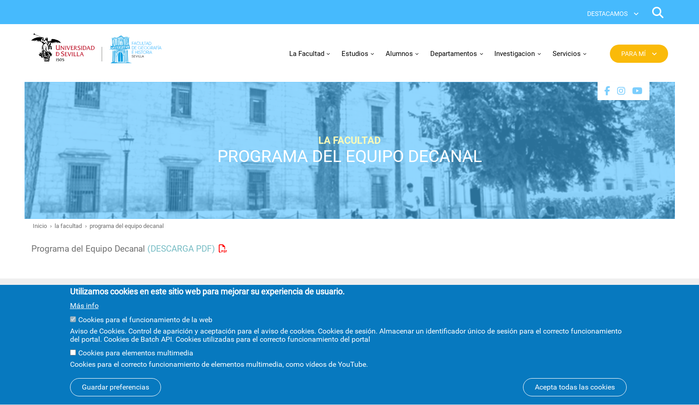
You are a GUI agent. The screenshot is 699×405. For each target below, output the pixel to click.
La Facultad (306, 54)
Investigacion (514, 54)
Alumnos (399, 54)
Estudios (355, 54)
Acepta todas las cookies (575, 394)
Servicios (567, 54)
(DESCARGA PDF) (181, 249)
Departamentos (453, 54)
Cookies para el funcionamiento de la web (145, 326)
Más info (84, 312)
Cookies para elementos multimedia (135, 359)
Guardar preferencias (115, 394)
